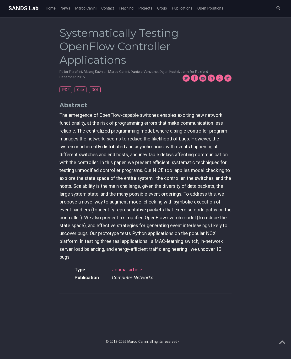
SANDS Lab (23, 8)
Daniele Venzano (144, 72)
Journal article (127, 270)
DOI (95, 89)
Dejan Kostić (169, 72)
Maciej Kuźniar (95, 72)
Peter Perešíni (70, 72)
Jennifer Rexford (194, 72)
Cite (80, 89)
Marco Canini (118, 72)
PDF (66, 89)
